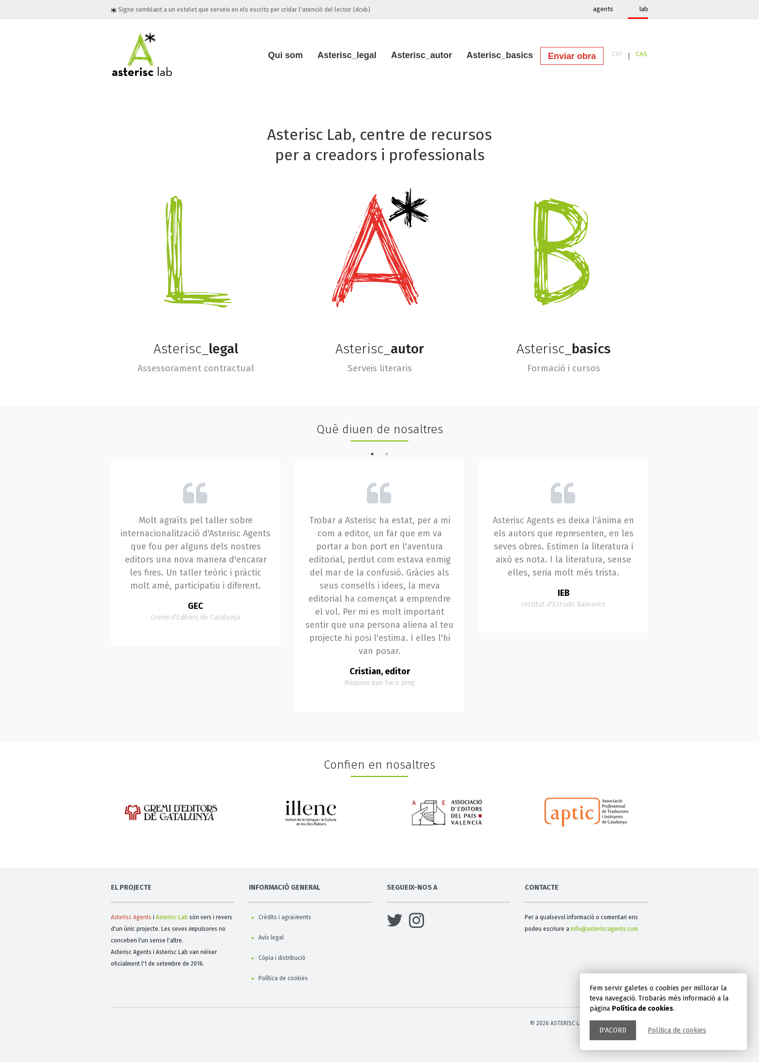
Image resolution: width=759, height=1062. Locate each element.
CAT (617, 53)
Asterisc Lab (172, 917)
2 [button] (387, 454)
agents (603, 8)
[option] (173, 816)
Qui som (285, 55)
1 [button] (372, 454)
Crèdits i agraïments (284, 917)
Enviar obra (572, 56)
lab (643, 8)
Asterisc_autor (421, 55)
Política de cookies (677, 1030)
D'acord (612, 1030)
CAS (641, 53)
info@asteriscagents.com (604, 928)
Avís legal (271, 937)
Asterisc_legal (347, 55)
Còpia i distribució (281, 958)
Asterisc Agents (131, 917)
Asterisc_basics (500, 55)
